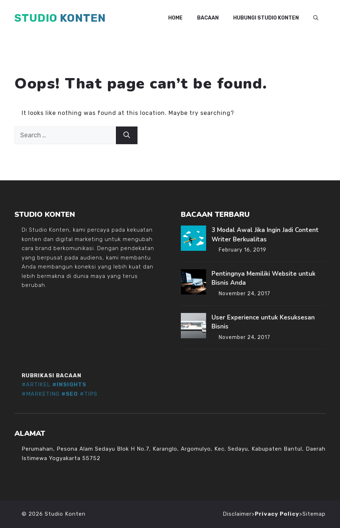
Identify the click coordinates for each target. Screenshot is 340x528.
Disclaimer (237, 514)
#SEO (69, 394)
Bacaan (208, 18)
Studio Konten (60, 18)
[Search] (127, 135)
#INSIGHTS (69, 384)
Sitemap (314, 514)
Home (175, 18)
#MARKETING (41, 394)
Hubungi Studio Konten (266, 18)
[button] (316, 18)
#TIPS (88, 394)
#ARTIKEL (36, 384)
